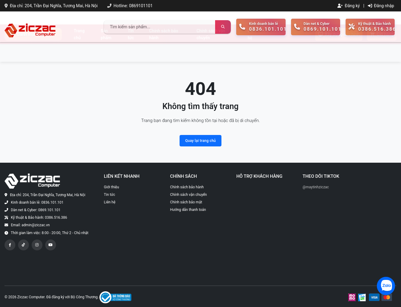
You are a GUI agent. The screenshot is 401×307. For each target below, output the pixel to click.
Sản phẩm (106, 52)
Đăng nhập (381, 5)
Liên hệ (251, 52)
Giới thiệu (111, 187)
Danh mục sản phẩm (33, 52)
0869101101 (141, 5)
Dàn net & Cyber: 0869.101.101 (36, 210)
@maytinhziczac (315, 187)
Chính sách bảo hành (163, 52)
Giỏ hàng (381, 52)
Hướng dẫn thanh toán (188, 210)
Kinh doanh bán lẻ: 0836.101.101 (37, 202)
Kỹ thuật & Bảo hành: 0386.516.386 (39, 217)
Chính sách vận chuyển (210, 52)
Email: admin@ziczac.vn (30, 225)
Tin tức (131, 52)
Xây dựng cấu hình (338, 52)
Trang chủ (79, 52)
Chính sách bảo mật (186, 202)
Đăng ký (348, 5)
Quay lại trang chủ (200, 141)
